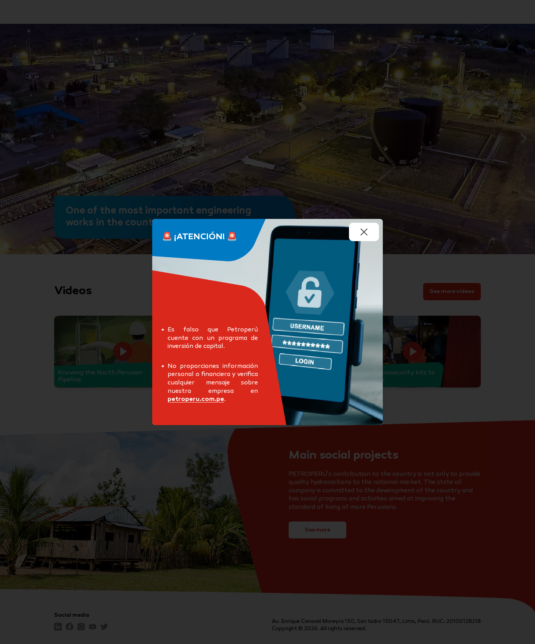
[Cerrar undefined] (364, 232)
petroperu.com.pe (196, 399)
